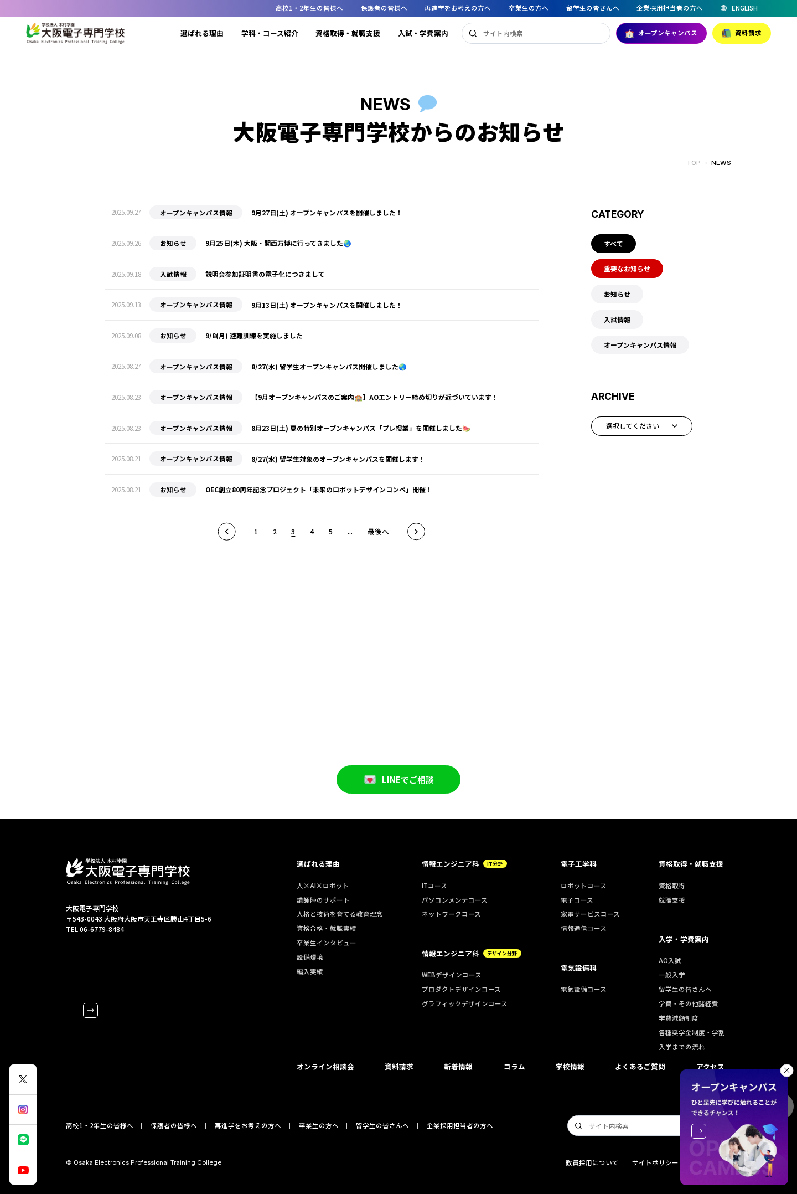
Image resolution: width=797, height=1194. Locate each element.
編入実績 (310, 971)
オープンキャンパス (661, 33)
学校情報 (570, 1066)
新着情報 (458, 1066)
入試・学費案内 (423, 33)
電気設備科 (579, 968)
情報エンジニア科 (464, 863)
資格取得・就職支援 (347, 33)
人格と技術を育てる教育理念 (340, 913)
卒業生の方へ (528, 7)
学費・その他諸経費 (688, 1003)
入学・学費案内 (684, 939)
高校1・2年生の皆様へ (309, 7)
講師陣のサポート (323, 900)
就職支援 (672, 900)
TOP (693, 163)
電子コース (577, 900)
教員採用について (592, 1162)
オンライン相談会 (325, 1066)
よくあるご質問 (640, 1066)
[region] (398, 8)
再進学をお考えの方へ (458, 7)
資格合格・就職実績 (326, 928)
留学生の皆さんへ (592, 7)
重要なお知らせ (627, 268)
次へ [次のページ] (416, 532)
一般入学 (672, 974)
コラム (514, 1066)
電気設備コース (584, 989)
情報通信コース (584, 928)
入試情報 (617, 319)
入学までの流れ (682, 1046)
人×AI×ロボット (323, 885)
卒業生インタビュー (326, 942)
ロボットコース (584, 885)
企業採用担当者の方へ (669, 7)
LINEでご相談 (398, 791)
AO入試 (670, 960)
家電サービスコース (590, 913)
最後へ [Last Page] (378, 531)
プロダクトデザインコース (461, 989)
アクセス (710, 1066)
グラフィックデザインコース (465, 1003)
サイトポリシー (655, 1162)
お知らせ (617, 293)
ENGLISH (745, 8)
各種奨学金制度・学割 (692, 1032)
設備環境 (310, 957)
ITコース (434, 885)
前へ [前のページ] (227, 532)
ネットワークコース (451, 913)
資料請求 (742, 33)
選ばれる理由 (202, 33)
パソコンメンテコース (455, 900)
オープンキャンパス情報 (640, 344)
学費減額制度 (678, 1017)
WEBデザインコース (452, 974)
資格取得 (672, 885)
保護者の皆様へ (384, 7)
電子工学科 (579, 863)
